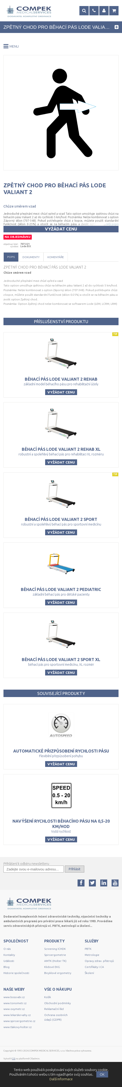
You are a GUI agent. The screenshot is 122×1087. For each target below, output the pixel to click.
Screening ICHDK (55, 948)
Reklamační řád (54, 1008)
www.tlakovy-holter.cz (17, 1027)
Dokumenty (31, 257)
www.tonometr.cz (14, 1003)
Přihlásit (74, 869)
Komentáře (55, 257)
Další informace (61, 1079)
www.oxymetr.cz (14, 1008)
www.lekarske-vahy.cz (17, 1014)
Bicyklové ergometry (57, 972)
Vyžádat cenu (61, 229)
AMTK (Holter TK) (55, 960)
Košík (47, 997)
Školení (89, 972)
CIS (13, 1058)
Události (8, 960)
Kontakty (9, 954)
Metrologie (92, 954)
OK (102, 1074)
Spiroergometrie (55, 954)
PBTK (88, 948)
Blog (6, 966)
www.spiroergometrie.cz (19, 1020)
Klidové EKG (52, 966)
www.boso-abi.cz (14, 997)
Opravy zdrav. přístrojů (99, 960)
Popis (11, 256)
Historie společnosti (16, 972)
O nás (7, 948)
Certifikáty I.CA (94, 966)
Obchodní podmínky (57, 1003)
